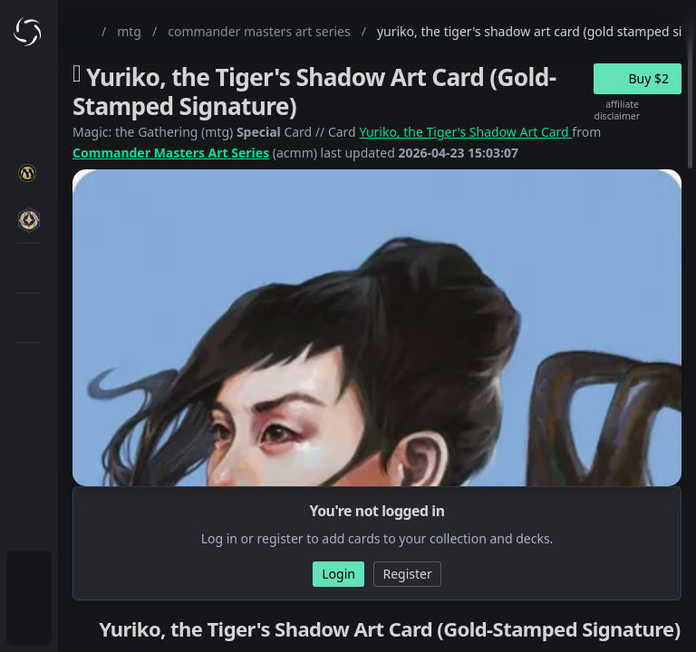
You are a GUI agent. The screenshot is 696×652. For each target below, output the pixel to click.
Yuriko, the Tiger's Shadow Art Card (465, 131)
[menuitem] (29, 576)
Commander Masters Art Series (170, 152)
